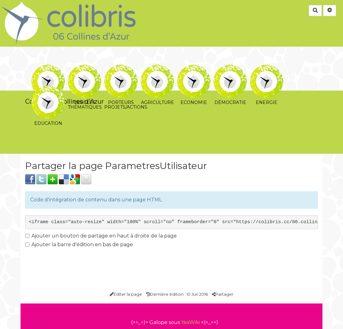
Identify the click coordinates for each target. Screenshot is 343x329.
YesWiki (190, 322)
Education (48, 89)
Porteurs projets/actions (121, 69)
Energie (266, 69)
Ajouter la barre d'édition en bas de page (79, 244)
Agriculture (157, 69)
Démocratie (230, 69)
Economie (194, 69)
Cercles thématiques (84, 69)
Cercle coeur (48, 69)
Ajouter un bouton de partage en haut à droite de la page (101, 236)
